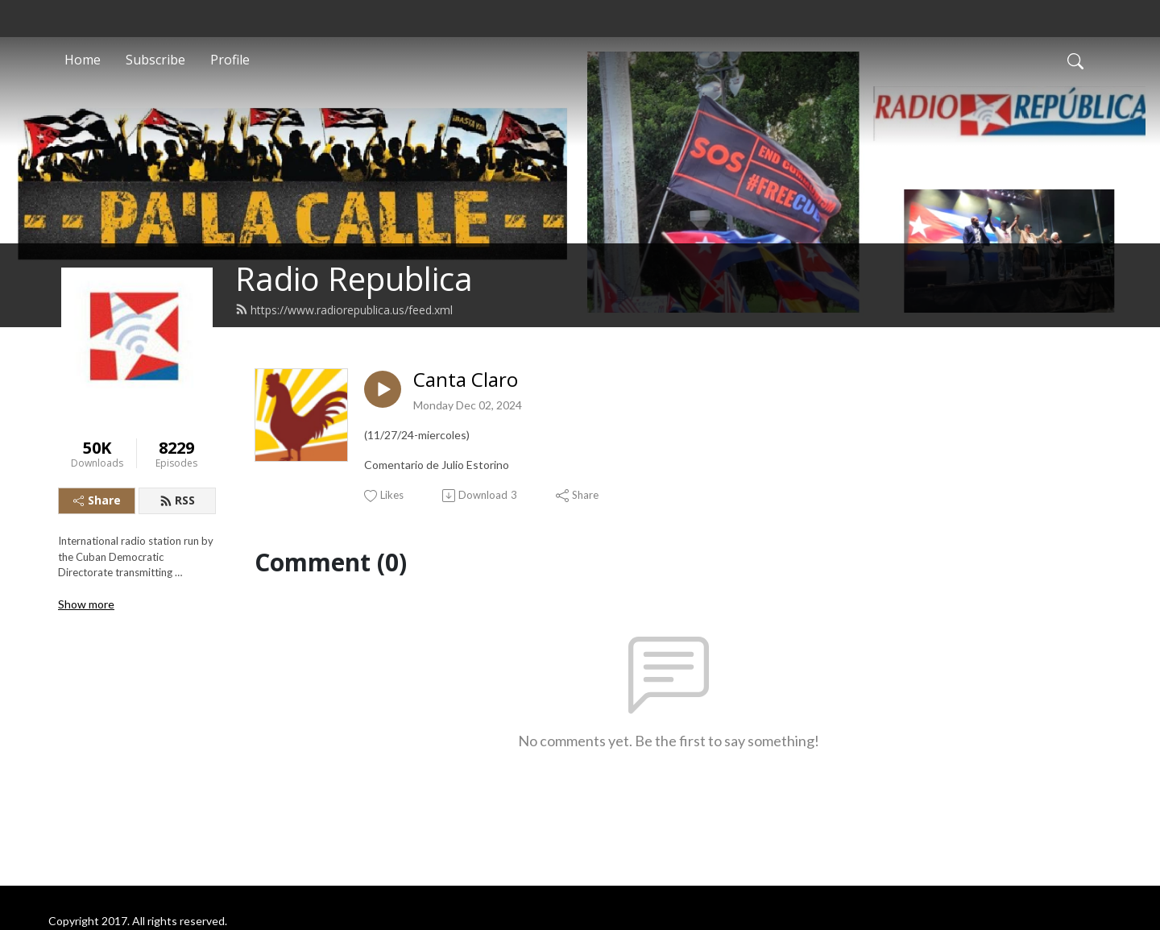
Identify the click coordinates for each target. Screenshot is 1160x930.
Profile (230, 60)
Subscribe (155, 60)
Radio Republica (354, 278)
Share (97, 500)
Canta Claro (465, 380)
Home (82, 60)
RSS (177, 500)
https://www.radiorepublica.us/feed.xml (344, 310)
